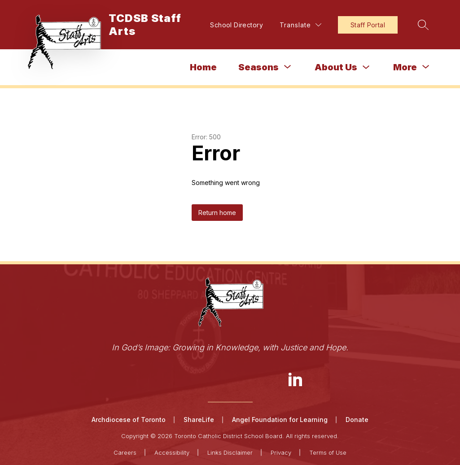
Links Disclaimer (230, 452)
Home (203, 67)
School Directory (236, 25)
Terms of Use (327, 452)
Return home (217, 212)
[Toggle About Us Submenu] (366, 67)
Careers (125, 452)
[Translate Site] (300, 24)
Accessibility (171, 452)
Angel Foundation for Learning (280, 419)
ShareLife (199, 419)
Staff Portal (367, 25)
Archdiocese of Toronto (129, 419)
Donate (357, 419)
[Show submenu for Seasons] (258, 67)
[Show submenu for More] (405, 67)
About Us (336, 67)
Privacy (281, 452)
